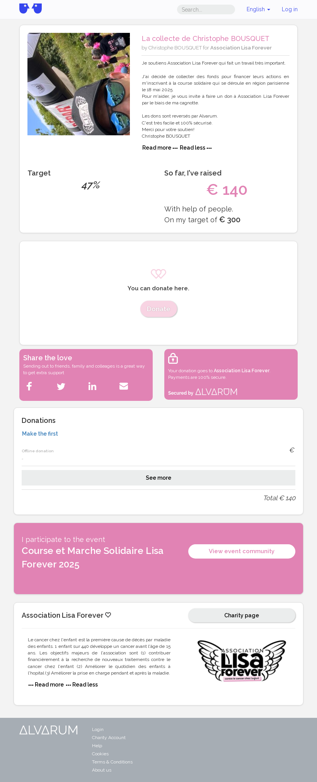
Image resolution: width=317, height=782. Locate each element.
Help (97, 745)
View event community (241, 551)
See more (158, 478)
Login (98, 729)
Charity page (241, 615)
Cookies (100, 753)
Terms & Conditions (112, 762)
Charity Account (109, 737)
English (258, 9)
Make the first (40, 434)
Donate (158, 309)
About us (101, 770)
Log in (290, 9)
